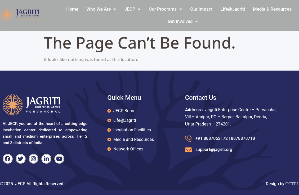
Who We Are (101, 9)
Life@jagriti (233, 9)
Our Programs (165, 9)
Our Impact (201, 9)
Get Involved (183, 21)
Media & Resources (272, 9)
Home (72, 9)
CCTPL (292, 183)
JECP (132, 9)
